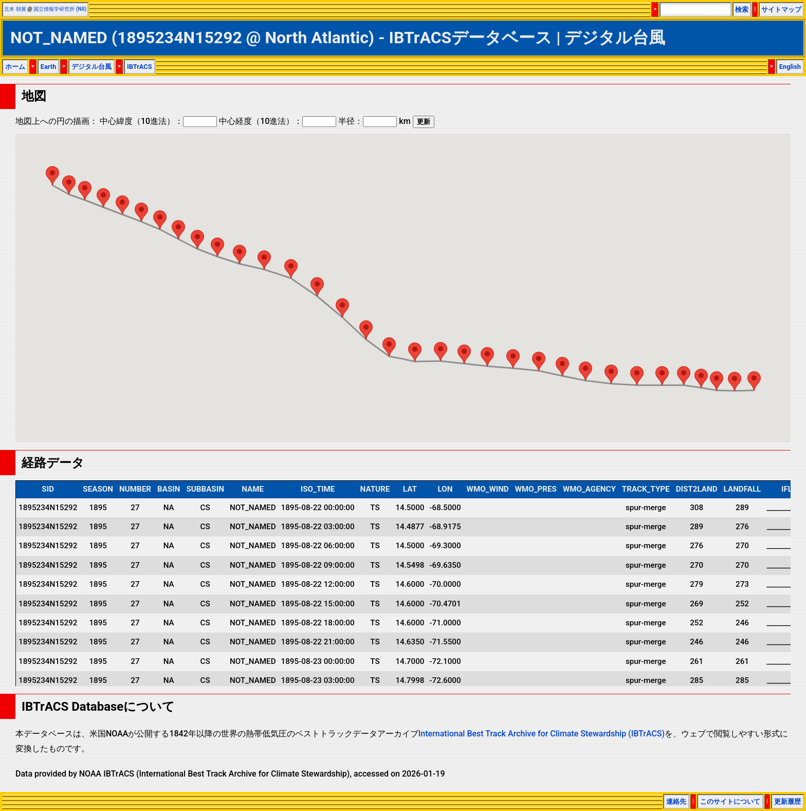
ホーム (15, 66)
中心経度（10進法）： (277, 121)
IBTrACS (139, 66)
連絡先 (676, 801)
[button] (754, 380)
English (790, 66)
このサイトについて (730, 801)
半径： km (374, 121)
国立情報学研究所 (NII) (59, 9)
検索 (741, 9)
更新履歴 (787, 801)
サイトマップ (781, 9)
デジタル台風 (91, 66)
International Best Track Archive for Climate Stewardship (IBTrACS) (541, 733)
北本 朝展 (15, 9)
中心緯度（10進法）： (158, 121)
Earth (49, 66)
